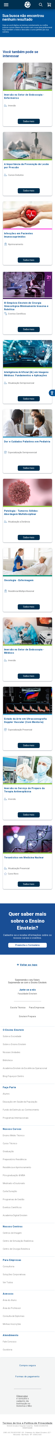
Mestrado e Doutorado (14, 1183)
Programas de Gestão (13, 1199)
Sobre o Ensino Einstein (14, 1044)
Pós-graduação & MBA (14, 1175)
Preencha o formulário (27, 945)
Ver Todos (8, 1282)
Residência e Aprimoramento (17, 1167)
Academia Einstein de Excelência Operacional (25, 1068)
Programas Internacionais (16, 1118)
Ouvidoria (7, 1349)
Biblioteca (7, 1060)
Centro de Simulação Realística (18, 1241)
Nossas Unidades (11, 1052)
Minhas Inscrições (12, 1324)
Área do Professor (12, 1308)
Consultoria (8, 1266)
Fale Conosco (10, 1341)
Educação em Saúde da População (20, 1102)
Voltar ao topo (28, 964)
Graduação (8, 1151)
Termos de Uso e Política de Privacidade (27, 1423)
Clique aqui (22, 1396)
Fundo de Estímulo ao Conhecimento (21, 1110)
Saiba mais (28, 121)
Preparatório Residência (15, 1159)
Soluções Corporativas (14, 1274)
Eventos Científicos (12, 1207)
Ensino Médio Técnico (13, 1135)
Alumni (6, 1094)
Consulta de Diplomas (13, 1316)
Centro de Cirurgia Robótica (16, 1249)
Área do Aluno (10, 1300)
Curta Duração (10, 1191)
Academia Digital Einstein (15, 1215)
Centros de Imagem (12, 1233)
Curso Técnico (10, 1143)
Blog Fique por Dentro (13, 1076)
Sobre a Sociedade (12, 1036)
